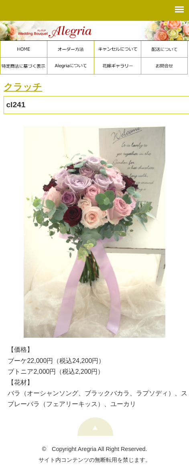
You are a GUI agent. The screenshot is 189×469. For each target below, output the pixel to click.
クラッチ (23, 87)
